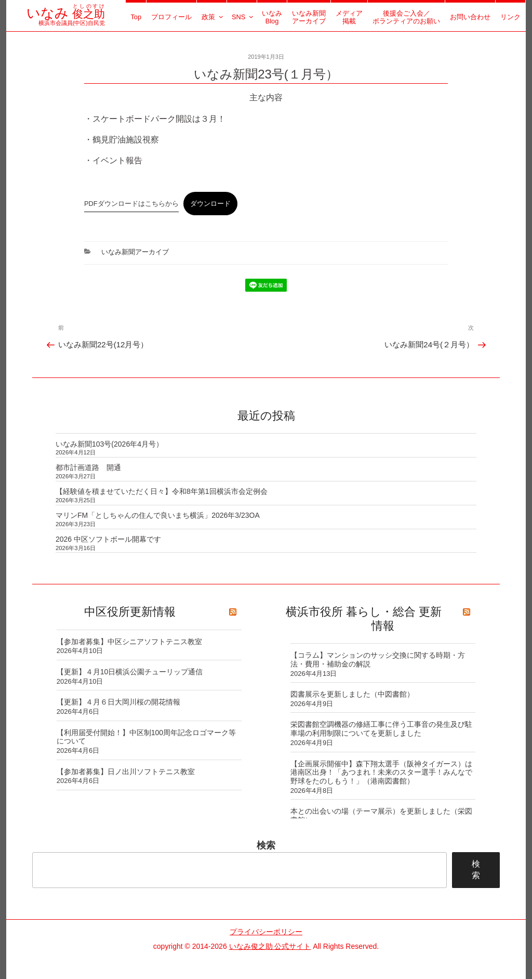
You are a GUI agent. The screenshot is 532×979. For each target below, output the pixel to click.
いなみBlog (272, 17)
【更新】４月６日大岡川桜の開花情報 (118, 702)
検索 (266, 845)
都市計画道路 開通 (88, 467)
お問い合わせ (470, 17)
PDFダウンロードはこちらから (131, 203)
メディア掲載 (349, 17)
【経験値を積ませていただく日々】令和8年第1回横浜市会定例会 (162, 491)
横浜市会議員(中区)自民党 (65, 19)
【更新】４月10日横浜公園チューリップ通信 (130, 672)
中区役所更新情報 (130, 611)
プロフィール (171, 17)
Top (135, 17)
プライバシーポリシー (266, 932)
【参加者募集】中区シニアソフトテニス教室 (129, 641)
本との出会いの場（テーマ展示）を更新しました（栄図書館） (381, 815)
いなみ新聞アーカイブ (309, 17)
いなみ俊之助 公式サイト (270, 946)
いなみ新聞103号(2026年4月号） (109, 444)
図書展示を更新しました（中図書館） (352, 694)
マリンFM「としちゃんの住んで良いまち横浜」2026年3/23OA (158, 515)
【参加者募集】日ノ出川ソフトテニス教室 (126, 771)
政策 (213, 17)
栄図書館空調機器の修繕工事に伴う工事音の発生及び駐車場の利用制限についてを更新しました (381, 728)
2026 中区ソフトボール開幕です (108, 539)
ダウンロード (210, 203)
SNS (243, 17)
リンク (510, 17)
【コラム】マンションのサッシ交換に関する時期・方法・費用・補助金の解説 (377, 659)
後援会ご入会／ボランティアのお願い (406, 17)
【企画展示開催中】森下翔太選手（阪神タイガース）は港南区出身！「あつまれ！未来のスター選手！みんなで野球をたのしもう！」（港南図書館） (381, 773)
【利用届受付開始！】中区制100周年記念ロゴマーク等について (146, 737)
